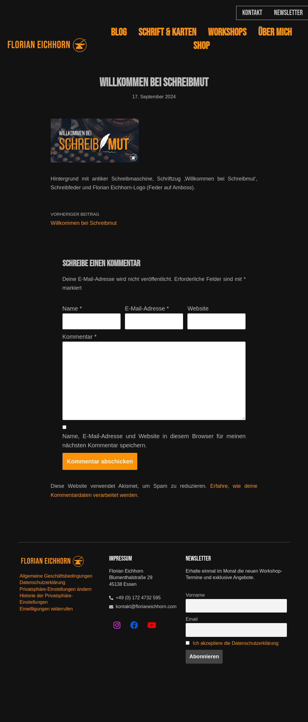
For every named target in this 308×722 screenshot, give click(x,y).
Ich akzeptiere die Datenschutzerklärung (211, 675)
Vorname (196, 619)
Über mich (275, 32)
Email (192, 646)
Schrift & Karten (167, 32)
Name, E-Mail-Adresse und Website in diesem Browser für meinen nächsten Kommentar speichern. (154, 461)
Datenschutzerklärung (42, 605)
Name (72, 316)
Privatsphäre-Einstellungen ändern (56, 612)
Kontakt (252, 12)
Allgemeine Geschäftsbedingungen (56, 599)
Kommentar (79, 346)
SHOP (201, 46)
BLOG (119, 32)
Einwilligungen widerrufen (46, 632)
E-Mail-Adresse (147, 316)
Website (198, 316)
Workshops (227, 32)
